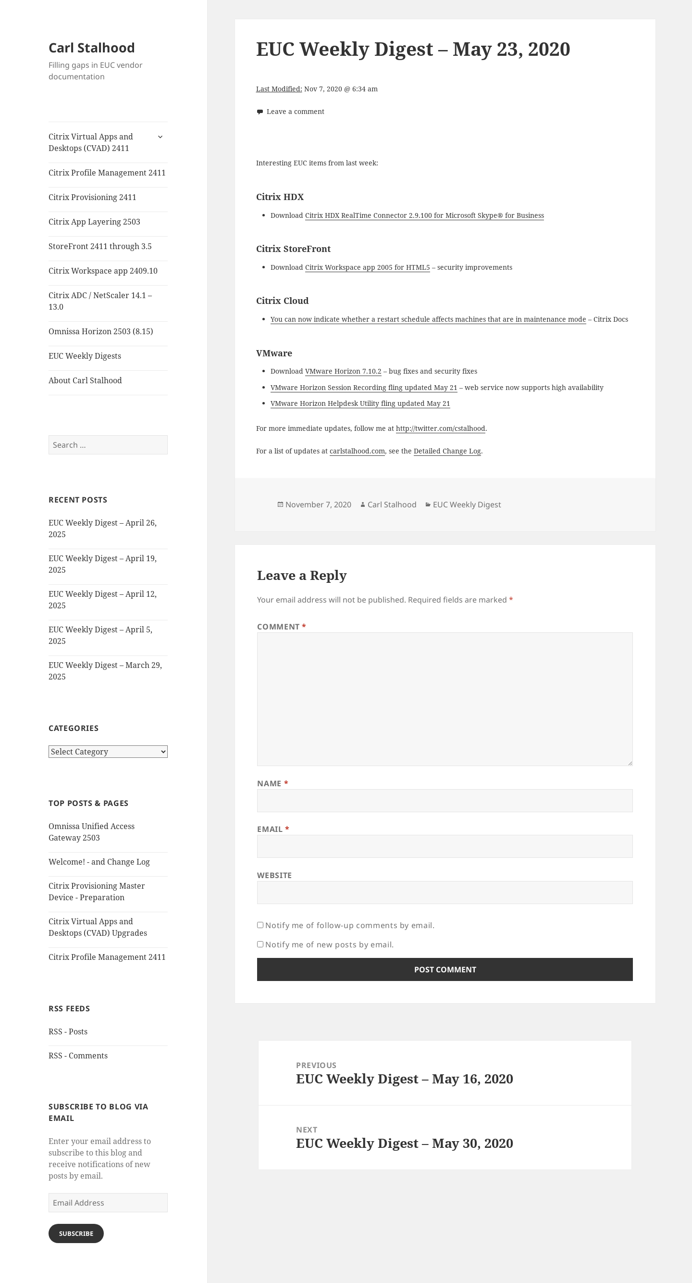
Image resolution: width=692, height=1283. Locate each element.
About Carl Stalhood (85, 380)
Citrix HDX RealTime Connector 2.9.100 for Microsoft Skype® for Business (424, 215)
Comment (282, 626)
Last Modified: (279, 88)
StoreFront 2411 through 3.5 (100, 246)
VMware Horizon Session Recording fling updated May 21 (364, 387)
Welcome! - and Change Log (99, 861)
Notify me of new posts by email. (329, 944)
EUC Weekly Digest (467, 504)
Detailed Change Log (447, 450)
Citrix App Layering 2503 (94, 221)
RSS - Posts (68, 1031)
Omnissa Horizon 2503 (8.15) (101, 331)
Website (274, 875)
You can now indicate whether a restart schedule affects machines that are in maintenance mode (428, 319)
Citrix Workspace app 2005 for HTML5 (367, 267)
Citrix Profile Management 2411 (107, 172)
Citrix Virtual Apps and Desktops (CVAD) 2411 (91, 142)
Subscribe (76, 1233)
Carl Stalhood (92, 47)
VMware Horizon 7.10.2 (343, 371)
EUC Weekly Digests (85, 356)
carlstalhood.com (357, 450)
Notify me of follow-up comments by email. (349, 925)
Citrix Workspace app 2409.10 (103, 270)
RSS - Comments (78, 1055)
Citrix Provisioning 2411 (92, 197)
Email (273, 829)
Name (272, 783)
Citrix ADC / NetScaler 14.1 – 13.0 (100, 301)
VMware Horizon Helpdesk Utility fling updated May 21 (360, 403)
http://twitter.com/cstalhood (440, 428)
